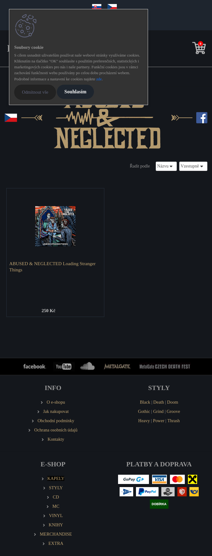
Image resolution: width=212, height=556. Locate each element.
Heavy (144, 420)
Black (145, 402)
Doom (172, 402)
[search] (189, 49)
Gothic (144, 411)
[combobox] (166, 166)
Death (158, 402)
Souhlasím (75, 91)
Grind (158, 411)
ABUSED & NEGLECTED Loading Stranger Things (52, 266)
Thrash (173, 420)
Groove (173, 411)
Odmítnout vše (35, 92)
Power (158, 420)
